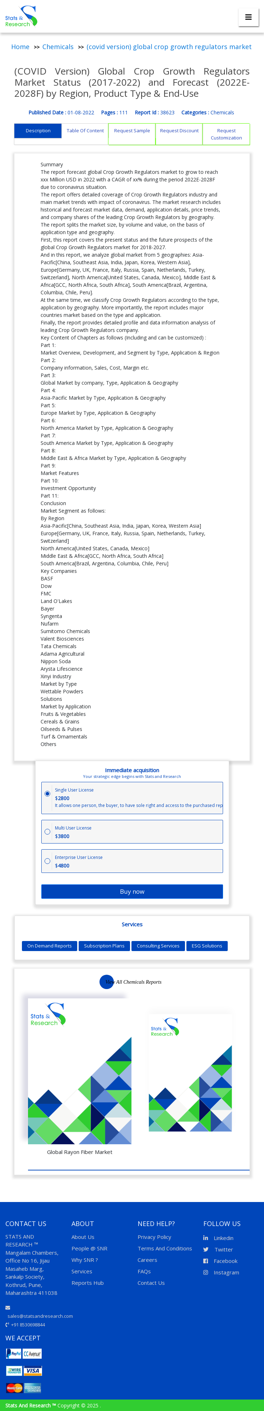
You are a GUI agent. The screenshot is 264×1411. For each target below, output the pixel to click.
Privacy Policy (154, 1236)
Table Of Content (85, 130)
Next (231, 986)
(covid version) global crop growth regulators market (169, 46)
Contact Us (151, 1282)
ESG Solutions (207, 945)
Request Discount (179, 130)
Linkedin (218, 1237)
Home (20, 46)
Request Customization (226, 134)
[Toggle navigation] (248, 17)
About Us (82, 1236)
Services (81, 1271)
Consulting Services (158, 945)
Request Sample (132, 130)
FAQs (144, 1271)
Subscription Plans (104, 945)
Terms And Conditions (165, 1248)
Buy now (132, 891)
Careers (147, 1259)
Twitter (218, 1249)
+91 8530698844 (25, 1324)
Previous (215, 986)
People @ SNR (89, 1248)
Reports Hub (87, 1282)
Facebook (220, 1260)
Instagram (221, 1272)
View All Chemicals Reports (133, 982)
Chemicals (58, 46)
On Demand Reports (49, 945)
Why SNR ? (84, 1259)
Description (38, 130)
